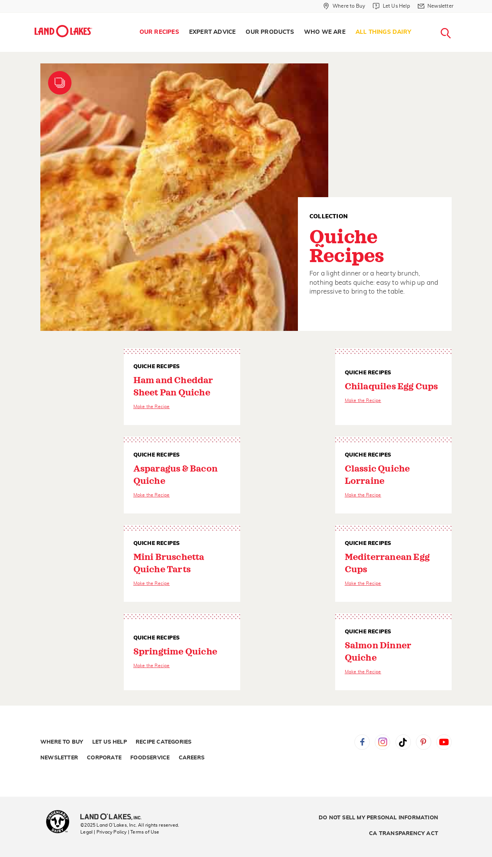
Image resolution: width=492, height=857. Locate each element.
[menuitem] (159, 32)
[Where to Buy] (344, 6)
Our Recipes (159, 32)
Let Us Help (109, 742)
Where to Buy (61, 742)
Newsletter (59, 758)
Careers (191, 758)
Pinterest (423, 742)
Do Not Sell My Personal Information (378, 817)
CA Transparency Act (403, 833)
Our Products (270, 32)
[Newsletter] (435, 6)
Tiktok (403, 742)
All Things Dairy (383, 32)
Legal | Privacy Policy (103, 832)
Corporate (104, 758)
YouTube (444, 742)
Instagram (382, 742)
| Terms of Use (144, 832)
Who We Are (325, 32)
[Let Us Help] (391, 6)
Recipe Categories (163, 742)
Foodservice (150, 758)
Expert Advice (212, 32)
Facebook (362, 742)
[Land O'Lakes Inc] (114, 817)
